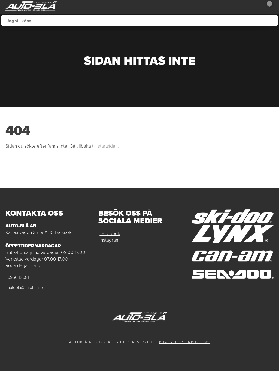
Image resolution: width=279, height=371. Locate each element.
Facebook (109, 233)
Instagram (109, 240)
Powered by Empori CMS (184, 342)
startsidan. (108, 146)
